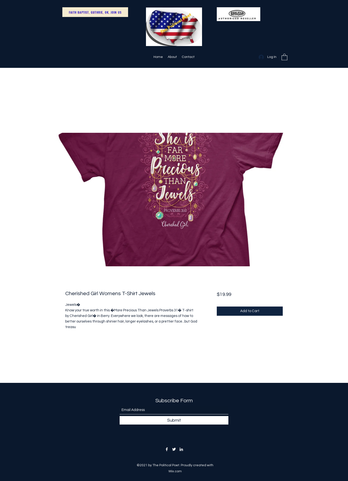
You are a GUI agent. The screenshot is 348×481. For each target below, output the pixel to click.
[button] (284, 56)
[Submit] (174, 420)
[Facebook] (166, 449)
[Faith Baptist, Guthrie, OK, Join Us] (95, 12)
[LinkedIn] (181, 449)
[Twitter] (174, 449)
